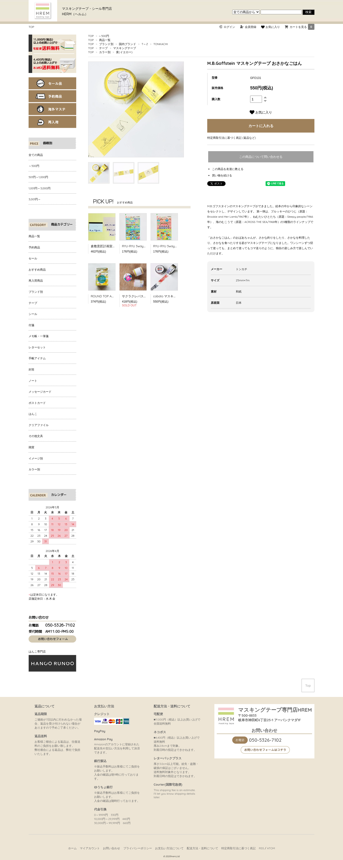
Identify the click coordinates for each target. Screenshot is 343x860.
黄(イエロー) (124, 52)
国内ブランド (127, 44)
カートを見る (302, 27)
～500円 (103, 36)
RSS (261, 848)
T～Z (144, 44)
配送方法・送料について (202, 848)
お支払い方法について (169, 848)
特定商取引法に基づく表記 (238, 848)
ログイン (229, 27)
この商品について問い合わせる (260, 157)
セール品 (52, 83)
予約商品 (52, 96)
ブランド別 (106, 44)
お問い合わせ (111, 848)
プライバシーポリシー (137, 848)
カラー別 (105, 52)
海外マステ (52, 109)
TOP (31, 27)
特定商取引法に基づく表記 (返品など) (231, 137)
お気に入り (270, 27)
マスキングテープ (124, 48)
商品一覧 (105, 40)
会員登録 (250, 27)
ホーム (72, 848)
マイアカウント (90, 848)
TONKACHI (160, 44)
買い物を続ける (222, 175)
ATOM (271, 848)
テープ (103, 48)
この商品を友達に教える (227, 169)
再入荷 (52, 122)
